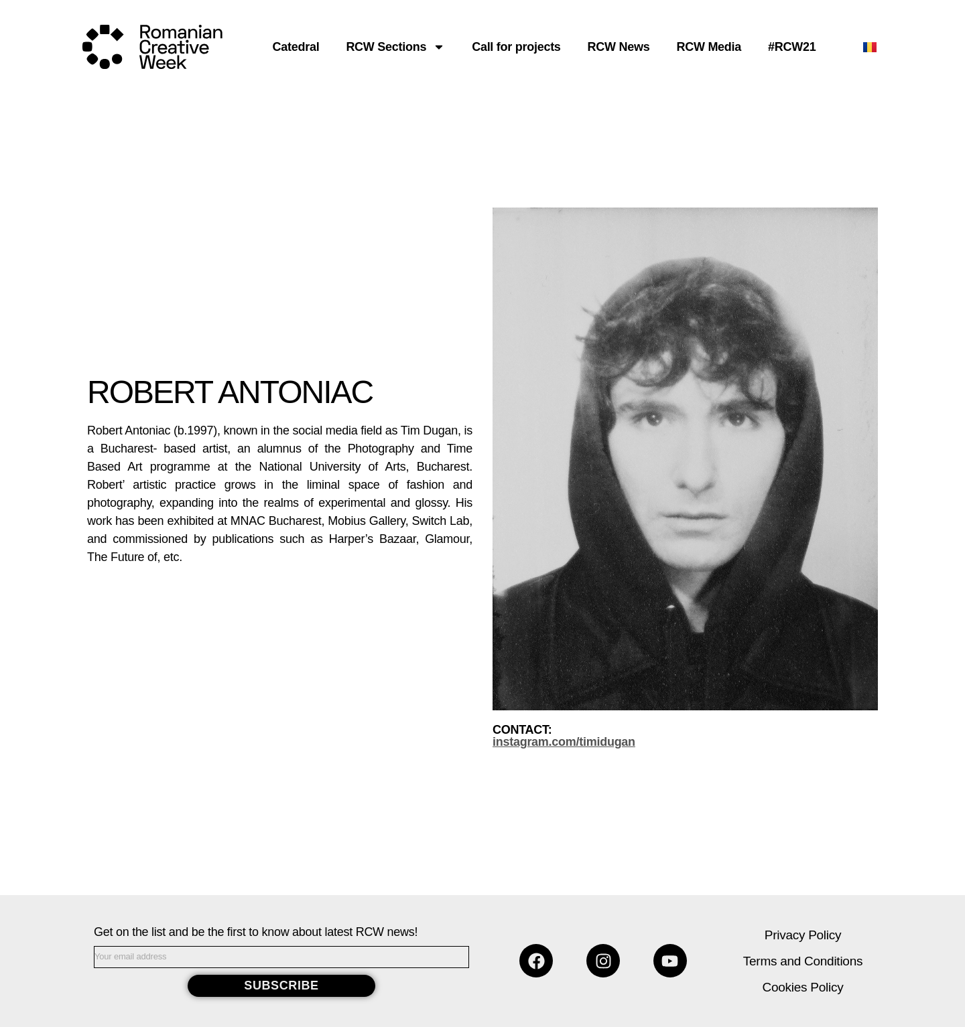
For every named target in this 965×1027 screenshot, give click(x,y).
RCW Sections (395, 47)
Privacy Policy (803, 935)
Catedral (296, 47)
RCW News (619, 47)
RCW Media (708, 47)
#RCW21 (792, 47)
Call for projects (516, 47)
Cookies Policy (803, 987)
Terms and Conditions (802, 961)
